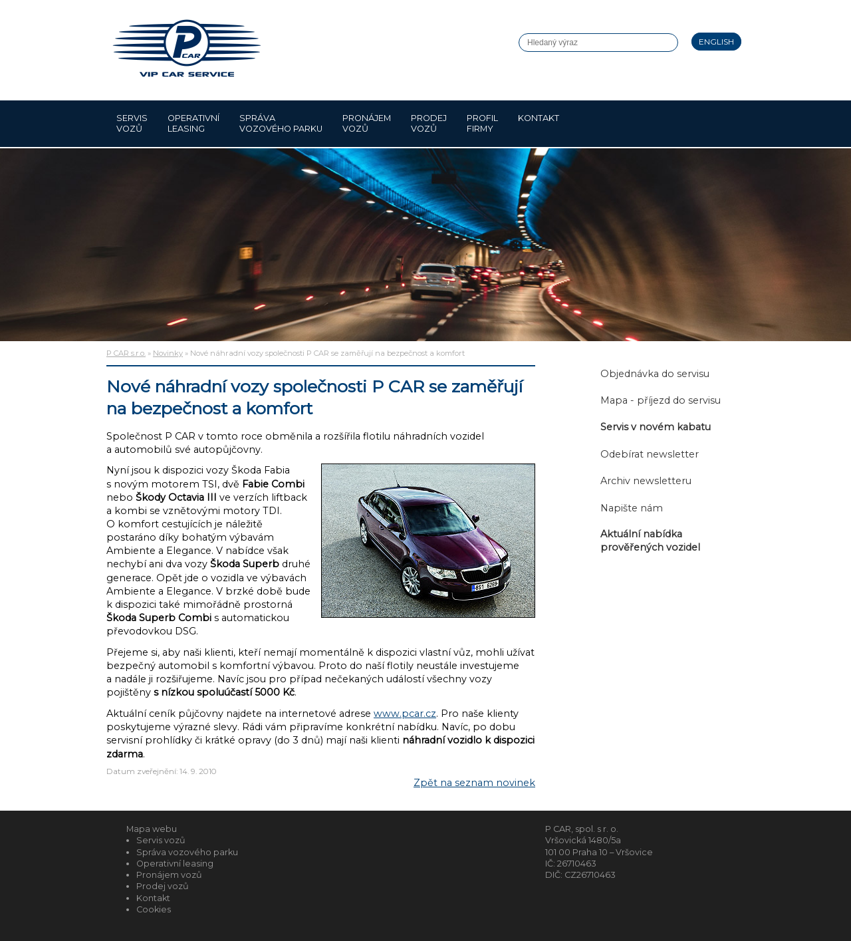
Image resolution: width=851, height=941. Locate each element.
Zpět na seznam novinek (474, 783)
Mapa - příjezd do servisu (660, 400)
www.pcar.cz (405, 714)
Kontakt (538, 123)
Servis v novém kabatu (655, 427)
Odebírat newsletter (649, 454)
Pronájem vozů (366, 123)
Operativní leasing (193, 123)
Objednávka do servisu (654, 374)
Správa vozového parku (280, 123)
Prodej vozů (429, 123)
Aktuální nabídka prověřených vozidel (650, 540)
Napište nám (631, 508)
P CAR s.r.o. (126, 353)
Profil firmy (482, 123)
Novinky (168, 353)
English (716, 42)
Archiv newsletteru (645, 481)
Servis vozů (132, 123)
